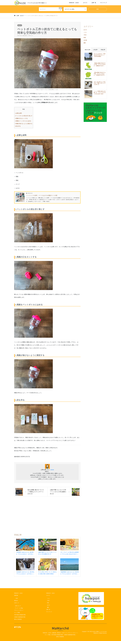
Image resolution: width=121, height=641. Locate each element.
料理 (85, 37)
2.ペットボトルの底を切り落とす (23, 115)
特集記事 (103, 49)
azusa (52, 469)
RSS (19, 627)
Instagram (18, 627)
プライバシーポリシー (18, 610)
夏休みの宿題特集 (18, 619)
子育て (85, 35)
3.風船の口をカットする (21, 118)
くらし (85, 32)
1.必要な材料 (18, 113)
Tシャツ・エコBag (19, 608)
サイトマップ (103, 2)
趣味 (85, 42)
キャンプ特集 (17, 612)
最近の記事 (87, 49)
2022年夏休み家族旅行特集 (20, 614)
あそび (19, 25)
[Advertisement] (47, 513)
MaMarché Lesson (74, 2)
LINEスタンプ (18, 605)
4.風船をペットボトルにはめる (23, 121)
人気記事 (95, 49)
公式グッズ (16, 602)
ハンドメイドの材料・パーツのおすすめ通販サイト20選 (41, 195)
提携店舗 (16, 595)
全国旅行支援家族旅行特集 (19, 617)
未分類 (85, 40)
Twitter (14, 627)
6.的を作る (18, 126)
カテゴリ (85, 2)
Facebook (16, 627)
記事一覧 (94, 2)
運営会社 (16, 600)
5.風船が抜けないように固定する (23, 123)
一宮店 (16, 598)
